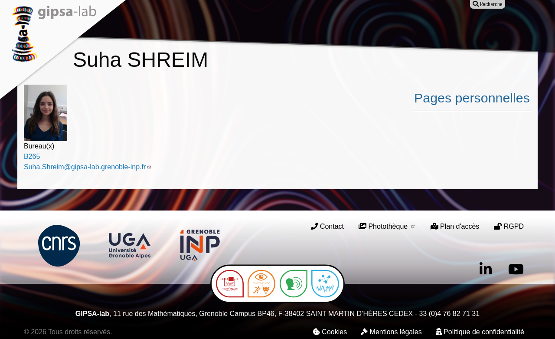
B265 (32, 156)
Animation (292, 25)
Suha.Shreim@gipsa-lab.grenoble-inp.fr (88, 167)
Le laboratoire (138, 25)
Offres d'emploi (347, 25)
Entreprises (404, 25)
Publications (242, 25)
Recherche (192, 25)
